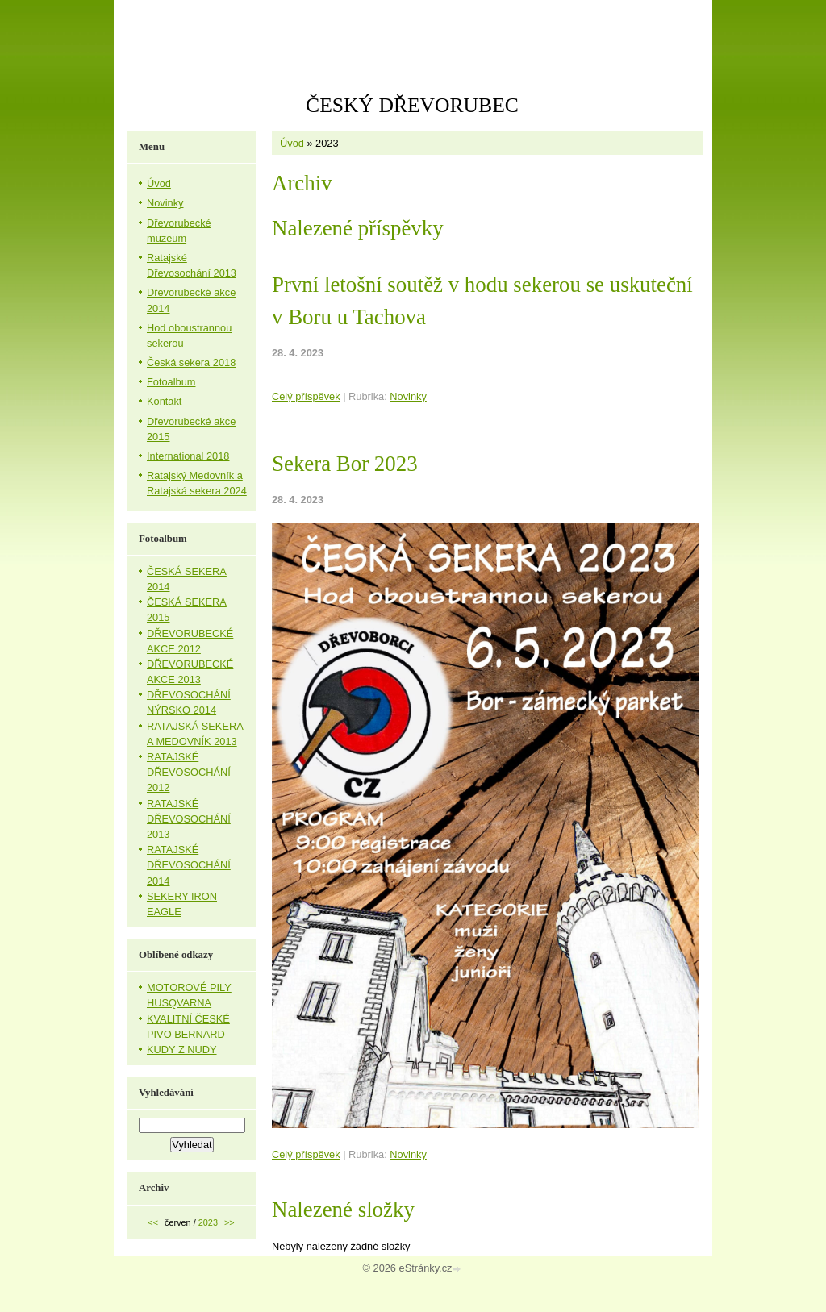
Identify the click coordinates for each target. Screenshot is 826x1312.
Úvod (292, 143)
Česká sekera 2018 (191, 362)
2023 (208, 1222)
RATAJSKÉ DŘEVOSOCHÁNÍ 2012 (189, 772)
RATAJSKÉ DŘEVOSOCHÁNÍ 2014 (189, 864)
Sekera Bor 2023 (345, 464)
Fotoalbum (171, 382)
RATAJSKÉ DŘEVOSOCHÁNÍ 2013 (189, 819)
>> (229, 1222)
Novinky (408, 396)
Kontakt (164, 401)
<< (153, 1222)
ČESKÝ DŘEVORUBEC (412, 105)
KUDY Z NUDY (182, 1049)
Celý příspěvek (306, 396)
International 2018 (188, 456)
